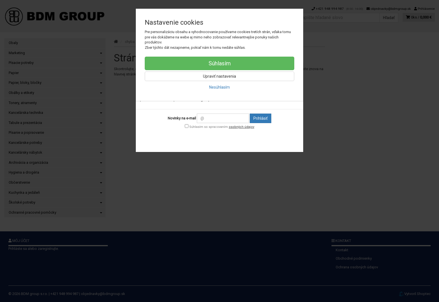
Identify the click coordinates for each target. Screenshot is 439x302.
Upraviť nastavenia (219, 76)
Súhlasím (220, 63)
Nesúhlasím (219, 87)
